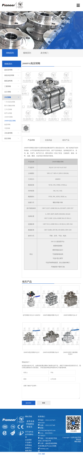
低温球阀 (7, 124)
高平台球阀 (8, 113)
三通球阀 (11, 86)
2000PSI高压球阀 (10, 121)
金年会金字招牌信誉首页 (30, 424)
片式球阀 (12, 97)
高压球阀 (11, 138)
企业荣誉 (28, 440)
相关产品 (65, 140)
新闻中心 (28, 448)
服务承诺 (28, 450)
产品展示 (28, 442)
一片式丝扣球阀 (9, 102)
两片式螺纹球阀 (9, 105)
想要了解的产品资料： (51, 391)
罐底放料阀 (11, 81)
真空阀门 (44, 53)
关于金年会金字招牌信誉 (29, 434)
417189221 (41, 435)
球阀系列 (10, 53)
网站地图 (77, 441)
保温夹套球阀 (11, 75)
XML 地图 (41, 454)
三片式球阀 (8, 109)
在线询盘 (48, 140)
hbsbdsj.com (44, 448)
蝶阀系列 (27, 53)
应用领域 (28, 445)
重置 (43, 403)
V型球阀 (7, 128)
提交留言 (28, 403)
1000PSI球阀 (8, 117)
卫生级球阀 (11, 133)
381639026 (48, 433)
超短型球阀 (11, 70)
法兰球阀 (11, 92)
